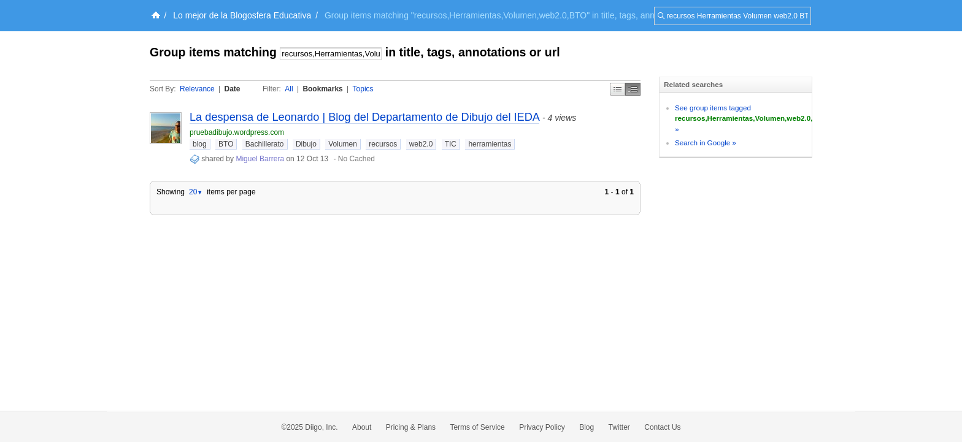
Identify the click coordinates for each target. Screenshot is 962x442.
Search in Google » (705, 143)
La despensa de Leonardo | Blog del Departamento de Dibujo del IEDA (364, 117)
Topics (363, 89)
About (361, 427)
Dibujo (306, 144)
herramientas (489, 144)
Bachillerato (264, 144)
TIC (450, 144)
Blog (586, 427)
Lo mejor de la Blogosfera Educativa (242, 15)
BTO (225, 144)
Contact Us (662, 427)
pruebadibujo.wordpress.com (237, 132)
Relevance (197, 89)
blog (200, 144)
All (289, 89)
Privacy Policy (542, 427)
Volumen (342, 144)
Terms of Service (477, 427)
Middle (633, 89)
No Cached (356, 158)
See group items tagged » (751, 118)
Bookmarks (322, 89)
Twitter (619, 427)
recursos (383, 144)
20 (195, 192)
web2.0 (421, 144)
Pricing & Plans (411, 427)
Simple (617, 89)
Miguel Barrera (260, 158)
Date (232, 89)
